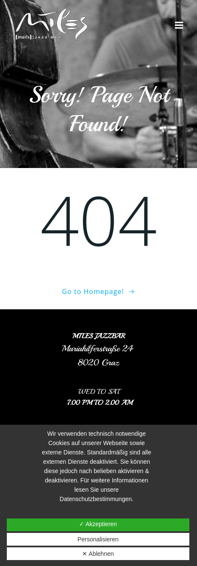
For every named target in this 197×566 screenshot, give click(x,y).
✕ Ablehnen (98, 553)
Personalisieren (98, 539)
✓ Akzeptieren (98, 524)
